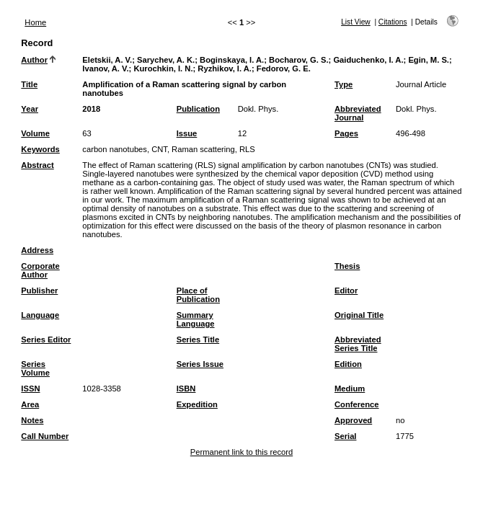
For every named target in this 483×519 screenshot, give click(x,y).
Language (40, 315)
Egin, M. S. (428, 60)
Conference (356, 404)
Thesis (347, 266)
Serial (345, 436)
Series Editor (46, 339)
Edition (348, 364)
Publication (198, 109)
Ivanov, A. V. (105, 68)
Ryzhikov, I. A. (225, 68)
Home (35, 22)
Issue (187, 133)
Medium (349, 388)
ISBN (186, 388)
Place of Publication (198, 294)
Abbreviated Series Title (357, 343)
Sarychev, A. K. (166, 60)
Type (343, 84)
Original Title (359, 315)
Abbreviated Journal (357, 113)
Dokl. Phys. (258, 109)
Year (29, 109)
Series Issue (200, 364)
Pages (346, 133)
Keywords (40, 149)
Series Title (198, 339)
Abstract (37, 165)
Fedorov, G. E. (284, 68)
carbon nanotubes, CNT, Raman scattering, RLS (168, 149)
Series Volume (35, 368)
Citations (392, 22)
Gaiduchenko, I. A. (368, 60)
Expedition (197, 404)
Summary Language (196, 319)
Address (37, 250)
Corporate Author (40, 270)
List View (356, 22)
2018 (91, 109)
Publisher (39, 290)
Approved (353, 420)
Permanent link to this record (241, 452)
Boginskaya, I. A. (232, 60)
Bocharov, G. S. (298, 60)
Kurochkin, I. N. (162, 68)
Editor (346, 290)
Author (34, 60)
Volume (35, 133)
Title (29, 84)
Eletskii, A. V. (107, 60)
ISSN (30, 388)
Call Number (44, 436)
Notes (32, 420)
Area (30, 404)
